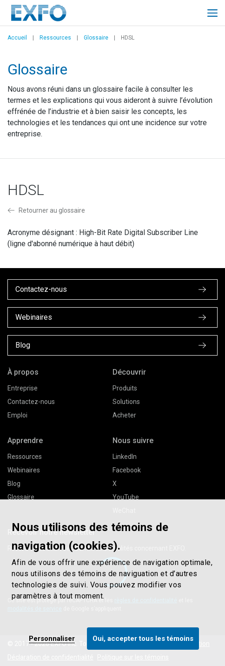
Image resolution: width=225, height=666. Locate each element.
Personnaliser (52, 638)
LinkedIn (124, 456)
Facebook (126, 470)
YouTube (125, 497)
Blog (13, 483)
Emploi (17, 415)
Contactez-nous (31, 401)
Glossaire (96, 37)
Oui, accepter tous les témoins (143, 638)
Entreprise (22, 388)
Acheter (124, 415)
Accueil (17, 37)
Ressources (55, 37)
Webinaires (23, 470)
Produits (124, 388)
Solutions (126, 401)
